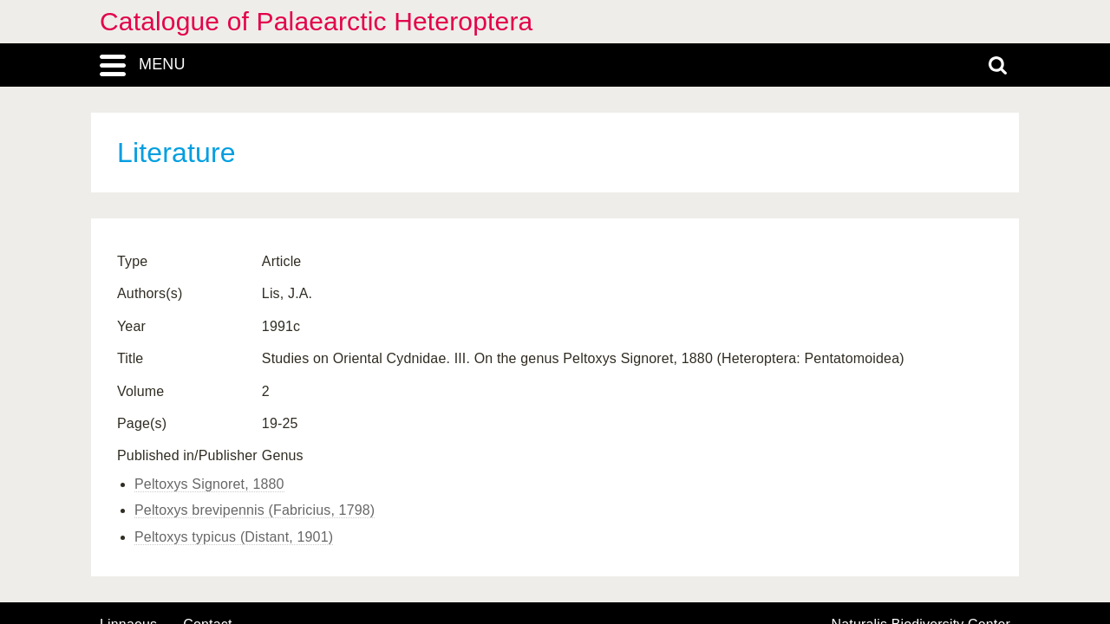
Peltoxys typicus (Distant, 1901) (233, 537)
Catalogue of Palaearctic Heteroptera (316, 21)
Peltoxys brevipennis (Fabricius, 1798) (254, 510)
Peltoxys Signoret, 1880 (209, 484)
